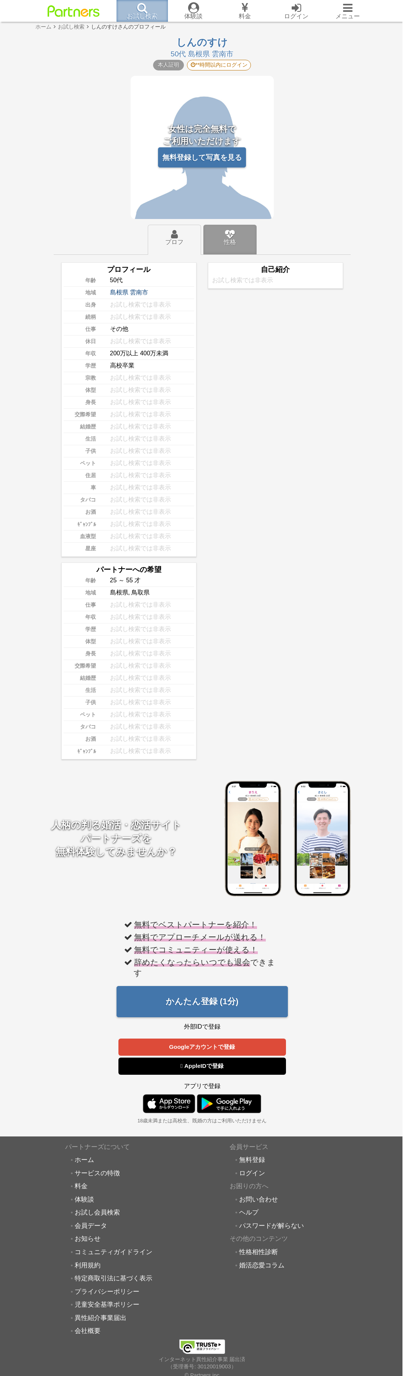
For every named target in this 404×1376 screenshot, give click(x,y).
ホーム (84, 1160)
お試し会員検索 (97, 1212)
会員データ (91, 1226)
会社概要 (88, 1331)
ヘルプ (249, 1212)
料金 (81, 1186)
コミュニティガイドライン (113, 1252)
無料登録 (252, 1160)
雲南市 (139, 292)
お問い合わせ (258, 1199)
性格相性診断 (258, 1252)
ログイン (252, 1173)
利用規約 (88, 1265)
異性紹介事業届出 (100, 1318)
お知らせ (88, 1239)
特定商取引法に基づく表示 (113, 1278)
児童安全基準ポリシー (107, 1305)
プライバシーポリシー (107, 1292)
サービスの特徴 (97, 1173)
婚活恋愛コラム (261, 1265)
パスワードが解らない (271, 1226)
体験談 (84, 1199)
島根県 (119, 292)
